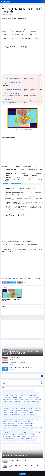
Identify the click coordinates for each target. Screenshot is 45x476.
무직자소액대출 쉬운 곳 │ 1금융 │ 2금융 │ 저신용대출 (12, 300)
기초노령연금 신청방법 (16, 406)
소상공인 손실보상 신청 (7, 427)
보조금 (20, 412)
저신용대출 (38, 278)
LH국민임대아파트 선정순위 (32, 395)
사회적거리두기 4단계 (33, 414)
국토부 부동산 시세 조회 (28, 403)
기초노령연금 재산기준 (36, 406)
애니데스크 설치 (30, 432)
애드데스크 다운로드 (6, 434)
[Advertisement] (22, 60)
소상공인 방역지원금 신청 (28, 425)
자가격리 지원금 (34, 438)
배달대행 (12, 410)
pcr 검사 (4, 399)
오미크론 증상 (20, 434)
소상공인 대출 (10, 421)
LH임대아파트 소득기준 (7, 397)
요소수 (26, 434)
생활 (34, 278)
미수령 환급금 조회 (6, 410)
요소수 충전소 (31, 434)
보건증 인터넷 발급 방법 (13, 412)
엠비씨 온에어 (14, 434)
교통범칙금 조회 (26, 401)
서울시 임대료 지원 (29, 419)
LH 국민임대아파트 (22, 395)
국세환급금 (11, 403)
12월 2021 (22, 383)
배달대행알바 (18, 410)
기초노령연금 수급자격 (7, 406)
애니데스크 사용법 (22, 432)
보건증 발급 (5, 412)
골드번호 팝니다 (10, 401)
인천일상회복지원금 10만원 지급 (8, 438)
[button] (1, 2)
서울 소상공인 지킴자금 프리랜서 (8, 419)
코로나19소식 (34, 440)
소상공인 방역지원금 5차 (7, 425)
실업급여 (40, 427)
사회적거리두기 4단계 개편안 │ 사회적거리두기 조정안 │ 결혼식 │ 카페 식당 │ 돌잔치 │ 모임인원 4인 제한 (22, 352)
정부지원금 (28, 440)
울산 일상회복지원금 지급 (16, 436)
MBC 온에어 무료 (36, 397)
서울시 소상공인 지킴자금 (20, 419)
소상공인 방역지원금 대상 (17, 425)
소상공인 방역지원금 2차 (29, 390)
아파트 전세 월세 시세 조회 (7, 432)
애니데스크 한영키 (38, 432)
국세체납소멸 (5, 403)
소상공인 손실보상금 (16, 427)
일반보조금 (15, 390)
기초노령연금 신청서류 (26, 406)
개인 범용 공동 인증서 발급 (18, 399)
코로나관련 (21, 390)
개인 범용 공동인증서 (29, 399)
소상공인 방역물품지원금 (27, 421)
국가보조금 (33, 401)
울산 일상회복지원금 (6, 436)
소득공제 (4, 421)
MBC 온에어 (30, 397)
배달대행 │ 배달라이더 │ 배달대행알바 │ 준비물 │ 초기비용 (20, 367)
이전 (43, 317)
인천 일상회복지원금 (34, 436)
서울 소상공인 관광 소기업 (26, 416)
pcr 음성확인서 (9, 399)
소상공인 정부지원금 (25, 427)
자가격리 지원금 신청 (6, 440)
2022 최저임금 (5, 395)
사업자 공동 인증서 (6, 414)
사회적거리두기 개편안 (7, 416)
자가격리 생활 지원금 (25, 438)
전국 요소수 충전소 (21, 440)
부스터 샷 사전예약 (31, 412)
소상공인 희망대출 (33, 427)
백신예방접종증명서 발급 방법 (36, 410)
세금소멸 (36, 419)
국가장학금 (38, 401)
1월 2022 (22, 381)
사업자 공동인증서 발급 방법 (16, 414)
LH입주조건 (15, 397)
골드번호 (4, 401)
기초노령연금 (36, 403)
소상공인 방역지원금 (19, 423)
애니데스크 (16, 432)
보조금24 (24, 412)
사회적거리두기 (25, 414)
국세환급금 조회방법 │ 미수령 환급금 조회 (17, 362)
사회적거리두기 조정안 (16, 416)
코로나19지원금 (9, 390)
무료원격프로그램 (6, 408)
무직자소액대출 (21, 278)
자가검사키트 (18, 438)
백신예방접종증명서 (25, 410)
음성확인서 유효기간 (25, 436)
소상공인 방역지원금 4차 (29, 423)
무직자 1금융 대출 (7, 6)
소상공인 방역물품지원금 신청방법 (9, 423)
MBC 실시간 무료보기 (22, 397)
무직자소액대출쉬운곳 (29, 278)
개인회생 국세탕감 (37, 399)
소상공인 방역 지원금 (18, 421)
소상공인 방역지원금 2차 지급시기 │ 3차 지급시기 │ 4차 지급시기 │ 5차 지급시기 (24, 465)
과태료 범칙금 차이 (18, 401)
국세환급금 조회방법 (18, 403)
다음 (2, 317)
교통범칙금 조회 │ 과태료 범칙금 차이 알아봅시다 (18, 357)
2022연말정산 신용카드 (13, 395)
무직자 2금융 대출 (15, 278)
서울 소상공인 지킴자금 (37, 416)
